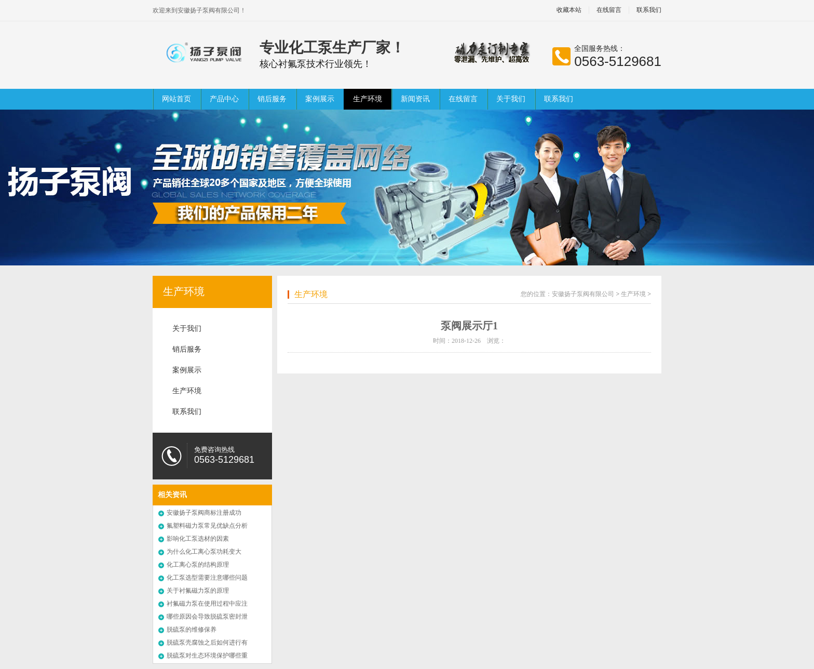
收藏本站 (569, 10)
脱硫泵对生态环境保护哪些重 (207, 655)
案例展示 (319, 99)
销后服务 (272, 99)
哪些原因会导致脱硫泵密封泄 (207, 616)
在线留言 (608, 10)
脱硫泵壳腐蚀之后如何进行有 (207, 642)
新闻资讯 (415, 99)
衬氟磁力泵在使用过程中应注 (207, 603)
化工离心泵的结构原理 (198, 564)
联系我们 (648, 10)
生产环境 (367, 99)
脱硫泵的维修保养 (191, 629)
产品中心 (224, 99)
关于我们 (510, 99)
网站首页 (176, 99)
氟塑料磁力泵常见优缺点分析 (207, 525)
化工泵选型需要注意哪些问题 (207, 577)
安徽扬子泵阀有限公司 (583, 294)
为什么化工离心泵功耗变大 (204, 551)
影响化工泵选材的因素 (198, 538)
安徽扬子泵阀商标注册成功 (204, 512)
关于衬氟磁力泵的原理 (198, 590)
